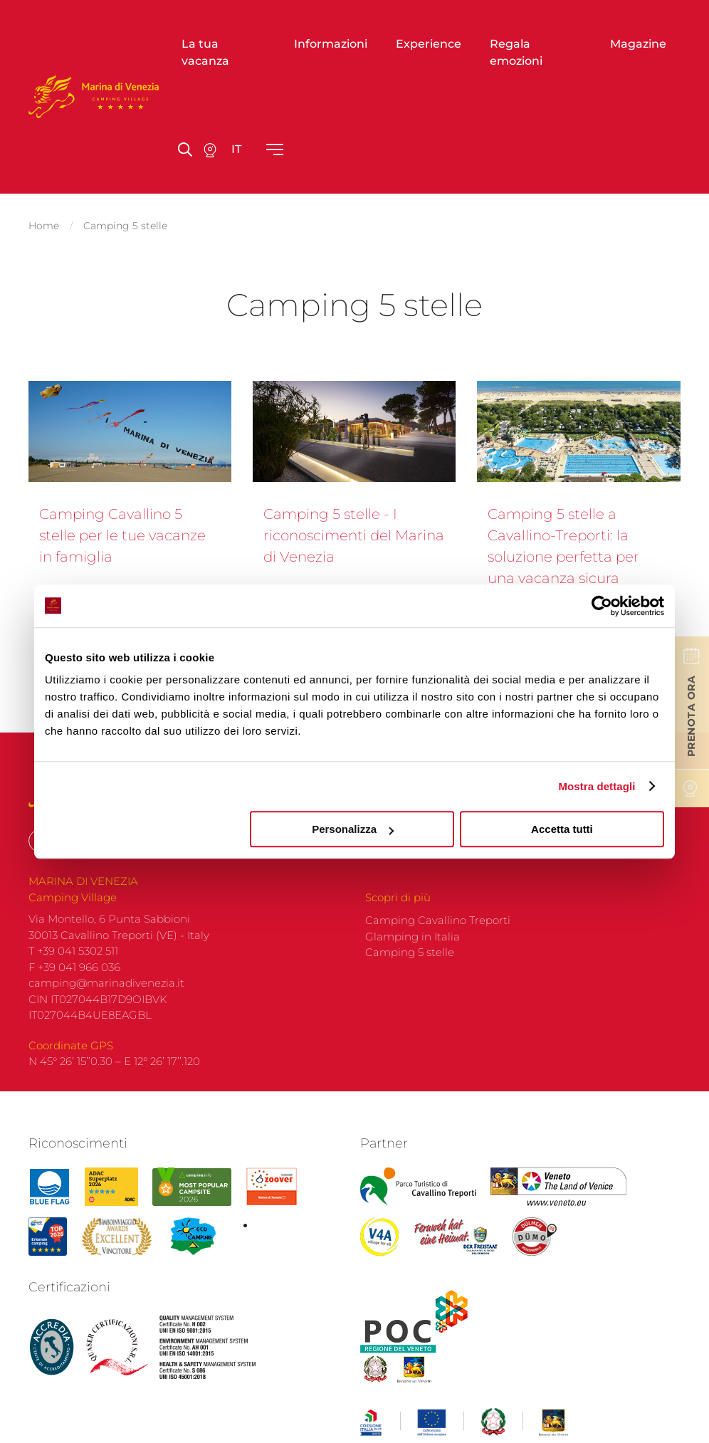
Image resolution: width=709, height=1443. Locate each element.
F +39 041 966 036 (74, 963)
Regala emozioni (516, 52)
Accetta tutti (562, 829)
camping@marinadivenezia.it (106, 978)
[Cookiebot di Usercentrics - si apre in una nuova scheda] (602, 605)
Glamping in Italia (412, 932)
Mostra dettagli (596, 786)
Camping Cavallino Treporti (437, 916)
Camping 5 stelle (409, 948)
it (236, 149)
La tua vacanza (205, 52)
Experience (428, 44)
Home (43, 223)
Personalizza (353, 829)
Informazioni (330, 44)
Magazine (638, 44)
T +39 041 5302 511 (73, 946)
